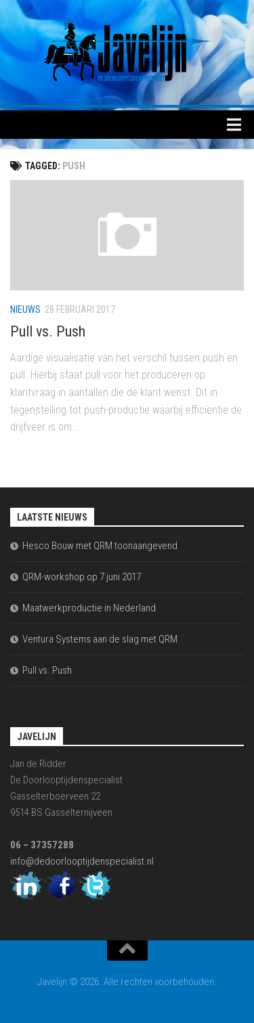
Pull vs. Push (47, 331)
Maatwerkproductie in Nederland (89, 608)
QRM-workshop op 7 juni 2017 (81, 577)
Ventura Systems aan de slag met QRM (99, 639)
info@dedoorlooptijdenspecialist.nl (82, 861)
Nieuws (25, 309)
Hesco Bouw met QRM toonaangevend (99, 546)
